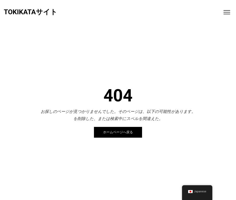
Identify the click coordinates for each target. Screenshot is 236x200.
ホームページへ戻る (118, 132)
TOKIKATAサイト (30, 12)
